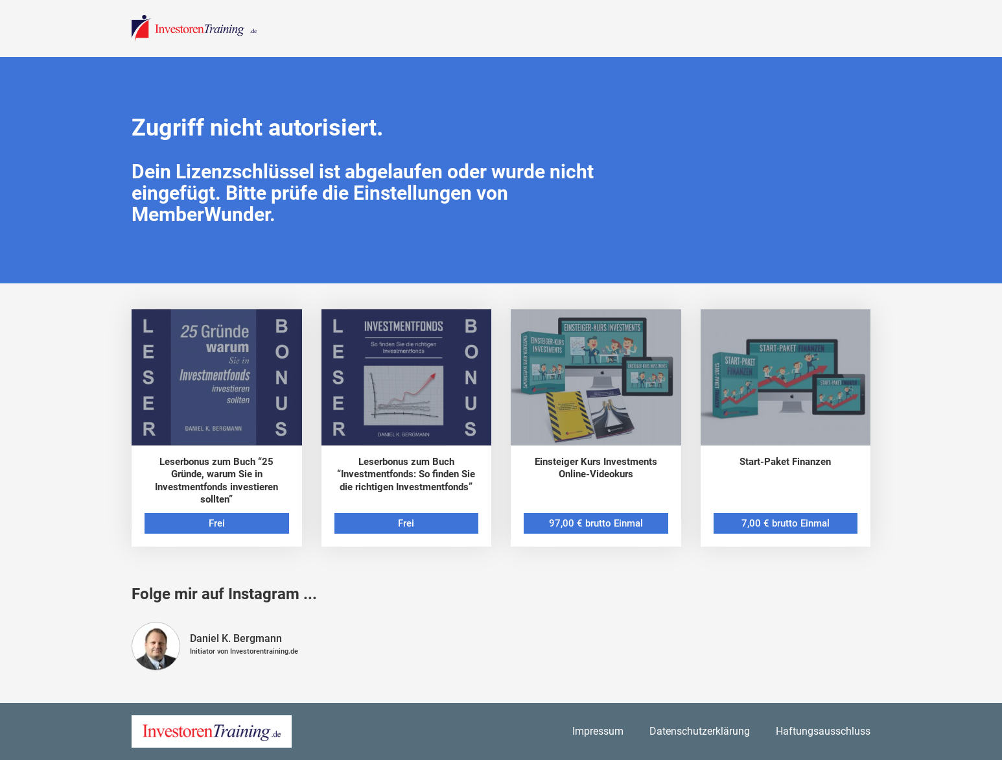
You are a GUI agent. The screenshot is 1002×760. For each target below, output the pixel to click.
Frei (217, 523)
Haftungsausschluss (823, 731)
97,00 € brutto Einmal (596, 523)
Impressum (597, 731)
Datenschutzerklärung (699, 731)
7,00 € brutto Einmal (785, 523)
